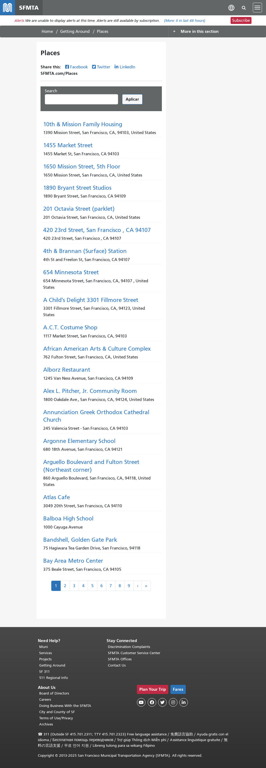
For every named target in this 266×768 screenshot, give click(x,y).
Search (51, 91)
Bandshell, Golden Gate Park (80, 539)
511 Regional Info (53, 677)
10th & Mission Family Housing (82, 124)
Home (47, 31)
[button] (231, 7)
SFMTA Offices (120, 659)
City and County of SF (57, 712)
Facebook (79, 67)
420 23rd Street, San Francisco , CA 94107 (97, 230)
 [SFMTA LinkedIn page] (183, 702)
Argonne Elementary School (79, 441)
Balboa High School (68, 518)
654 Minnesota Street (71, 272)
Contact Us (117, 665)
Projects (45, 659)
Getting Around (75, 31)
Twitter (103, 67)
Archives (46, 724)
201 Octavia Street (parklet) (79, 208)
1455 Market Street (68, 145)
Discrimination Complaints (129, 646)
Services (45, 653)
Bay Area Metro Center (73, 560)
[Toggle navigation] (257, 7)
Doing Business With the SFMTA (65, 705)
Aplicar (132, 99)
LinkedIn (127, 67)
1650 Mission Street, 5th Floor (81, 166)
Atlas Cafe (56, 497)
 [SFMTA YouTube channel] (141, 702)
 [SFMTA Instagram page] (173, 702)
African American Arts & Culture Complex (97, 348)
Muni (43, 646)
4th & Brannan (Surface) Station (85, 251)
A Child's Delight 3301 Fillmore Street (90, 300)
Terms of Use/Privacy (56, 718)
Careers (45, 699)
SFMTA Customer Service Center (134, 653)
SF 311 (44, 671)
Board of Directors (54, 693)
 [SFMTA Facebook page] (152, 702)
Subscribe (241, 20)
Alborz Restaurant (66, 369)
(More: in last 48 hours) (184, 20)
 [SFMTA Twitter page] (162, 702)
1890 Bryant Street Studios (77, 187)
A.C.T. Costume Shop (70, 327)
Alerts (19, 20)
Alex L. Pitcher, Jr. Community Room (90, 390)
